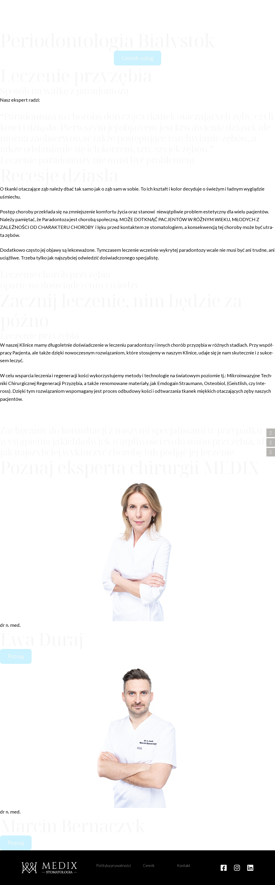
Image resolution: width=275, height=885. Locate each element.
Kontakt (183, 865)
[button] (262, 23)
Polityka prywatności (113, 865)
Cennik (148, 865)
